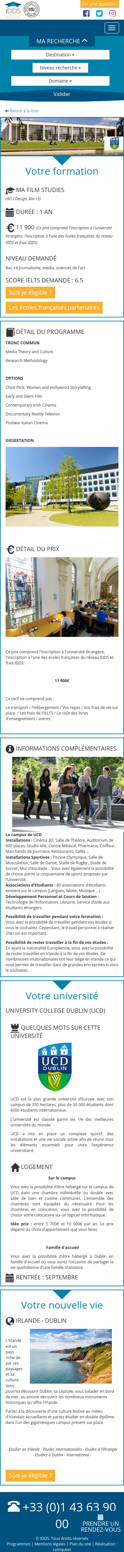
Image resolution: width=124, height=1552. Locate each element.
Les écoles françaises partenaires (54, 307)
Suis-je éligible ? (30, 292)
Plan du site (80, 1544)
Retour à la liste (21, 111)
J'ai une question (99, 4)
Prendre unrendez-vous (101, 1523)
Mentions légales (49, 1544)
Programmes (18, 1544)
